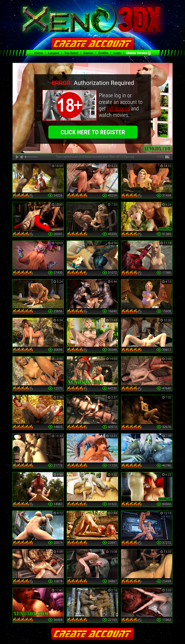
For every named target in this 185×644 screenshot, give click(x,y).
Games (88, 53)
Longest (53, 53)
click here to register (93, 132)
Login (117, 53)
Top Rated (71, 53)
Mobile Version (136, 53)
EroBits (103, 53)
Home (38, 53)
